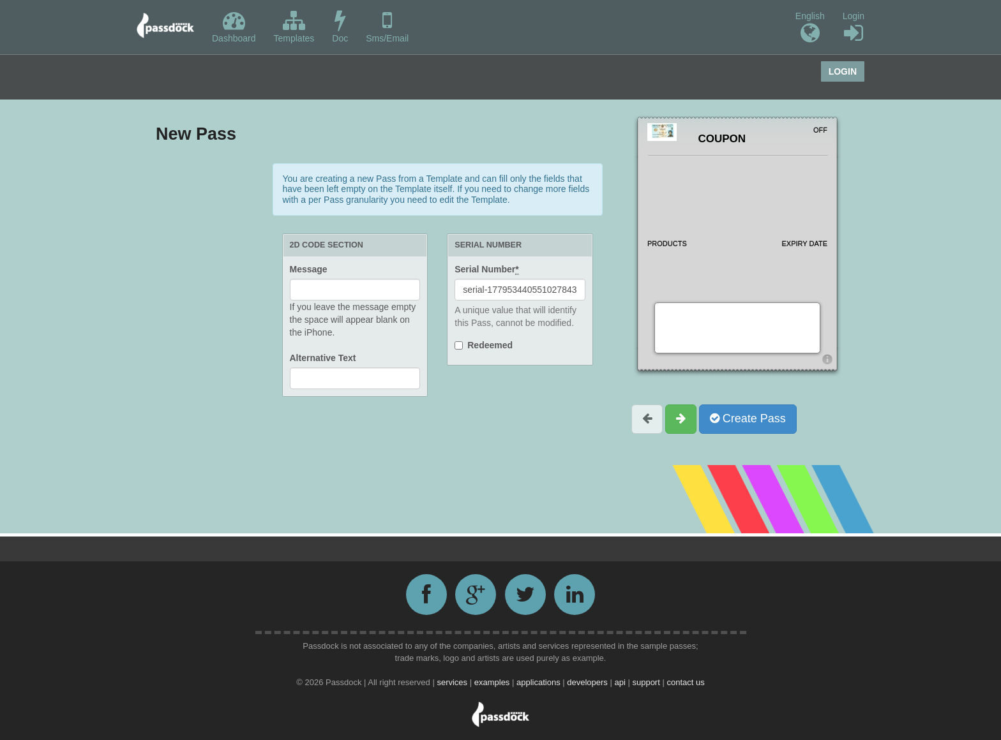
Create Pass (748, 418)
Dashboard (234, 26)
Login (853, 28)
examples (493, 682)
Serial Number (486, 269)
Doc (340, 26)
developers (588, 682)
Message (308, 269)
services (453, 682)
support (647, 682)
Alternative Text (323, 358)
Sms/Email (387, 26)
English (810, 28)
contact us (685, 682)
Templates (294, 26)
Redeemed (490, 345)
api (621, 682)
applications (539, 682)
